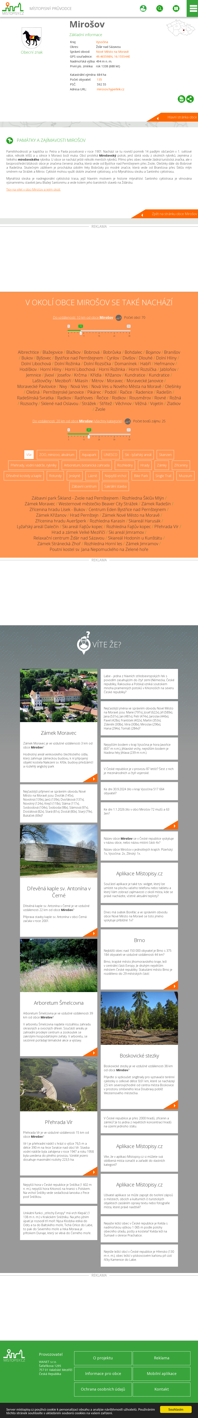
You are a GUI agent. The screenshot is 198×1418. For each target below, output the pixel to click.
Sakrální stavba (115, 486)
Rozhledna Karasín (107, 521)
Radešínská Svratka (35, 398)
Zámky (162, 465)
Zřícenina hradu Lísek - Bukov (57, 509)
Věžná (141, 403)
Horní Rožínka (112, 369)
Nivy (63, 386)
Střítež (106, 403)
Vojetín (156, 403)
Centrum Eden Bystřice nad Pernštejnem (127, 509)
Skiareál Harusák (145, 521)
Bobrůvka (112, 352)
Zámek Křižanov (51, 515)
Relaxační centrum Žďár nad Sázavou (68, 538)
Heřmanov (164, 363)
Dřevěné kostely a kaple (23, 475)
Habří (145, 363)
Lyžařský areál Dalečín (38, 526)
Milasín (81, 381)
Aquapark (89, 454)
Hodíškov (28, 369)
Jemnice (33, 375)
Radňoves (84, 398)
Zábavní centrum (84, 486)
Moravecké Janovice (145, 381)
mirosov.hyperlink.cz (110, 89)
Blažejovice (53, 352)
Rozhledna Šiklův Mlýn (143, 498)
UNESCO (110, 454)
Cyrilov (113, 358)
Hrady (144, 465)
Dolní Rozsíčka (97, 363)
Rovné (160, 398)
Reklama (161, 1357)
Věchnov (123, 403)
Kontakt (161, 1389)
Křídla (96, 375)
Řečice (102, 398)
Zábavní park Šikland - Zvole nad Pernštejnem (75, 498)
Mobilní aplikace (162, 1373)
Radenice (144, 392)
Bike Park (141, 475)
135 (99, 79)
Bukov (27, 358)
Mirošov (87, 24)
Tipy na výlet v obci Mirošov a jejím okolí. (33, 189)
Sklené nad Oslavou (59, 403)
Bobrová (92, 352)
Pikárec (94, 392)
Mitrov (97, 381)
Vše (29, 454)
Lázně (92, 475)
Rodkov (119, 398)
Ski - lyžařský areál (138, 454)
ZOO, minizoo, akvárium (56, 454)
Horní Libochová (80, 369)
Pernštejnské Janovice (63, 392)
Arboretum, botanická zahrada (87, 465)
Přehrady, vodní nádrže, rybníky (33, 465)
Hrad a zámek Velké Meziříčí (78, 532)
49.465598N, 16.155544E (113, 56)
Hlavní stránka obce (182, 117)
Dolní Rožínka (67, 363)
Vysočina (102, 42)
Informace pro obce (103, 1373)
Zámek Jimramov (142, 543)
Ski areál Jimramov (126, 532)
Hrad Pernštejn (84, 515)
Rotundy (55, 475)
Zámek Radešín (156, 504)
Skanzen (165, 454)
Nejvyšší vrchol (115, 475)
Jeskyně (74, 475)
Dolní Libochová (36, 363)
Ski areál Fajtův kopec (82, 526)
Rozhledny (125, 465)
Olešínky (173, 386)
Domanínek (126, 363)
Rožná (175, 398)
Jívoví (49, 375)
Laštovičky (41, 381)
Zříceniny (181, 465)
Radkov (64, 398)
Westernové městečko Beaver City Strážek (98, 504)
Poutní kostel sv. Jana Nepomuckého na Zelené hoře (99, 549)
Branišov (172, 352)
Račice (126, 392)
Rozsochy (28, 403)
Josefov (64, 375)
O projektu (103, 1357)
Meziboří (63, 381)
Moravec (115, 381)
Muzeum (185, 475)
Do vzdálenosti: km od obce (83, 317)
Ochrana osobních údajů (103, 1389)
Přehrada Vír (166, 526)
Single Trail (163, 475)
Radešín (164, 392)
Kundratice (135, 375)
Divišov (129, 358)
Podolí (110, 392)
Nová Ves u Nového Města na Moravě (126, 386)
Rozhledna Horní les (103, 543)
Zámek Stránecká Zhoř (59, 543)
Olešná (33, 392)
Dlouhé (146, 358)
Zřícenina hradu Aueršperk (60, 521)
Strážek (89, 403)
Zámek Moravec (40, 504)
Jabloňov (168, 369)
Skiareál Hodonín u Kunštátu (135, 538)
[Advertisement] (99, 260)
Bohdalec (133, 352)
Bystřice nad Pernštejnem (79, 358)
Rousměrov (140, 398)
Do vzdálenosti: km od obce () (77, 421)
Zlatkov (174, 403)
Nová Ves (79, 386)
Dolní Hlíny (166, 358)
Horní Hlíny (50, 369)
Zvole (100, 409)
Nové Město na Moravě (112, 52)
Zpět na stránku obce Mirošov (174, 213)
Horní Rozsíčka (143, 369)
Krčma (80, 375)
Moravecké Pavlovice (36, 386)
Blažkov (73, 352)
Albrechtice (28, 352)
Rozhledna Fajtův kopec (128, 526)
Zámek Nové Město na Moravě (131, 515)
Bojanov (153, 352)
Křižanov (113, 375)
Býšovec (43, 358)
